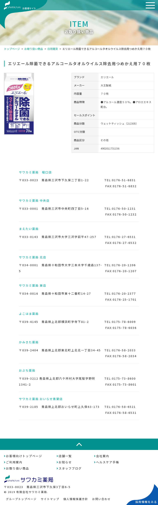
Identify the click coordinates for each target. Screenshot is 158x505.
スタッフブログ (70, 468)
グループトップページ (21, 499)
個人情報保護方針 (75, 499)
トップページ (12, 49)
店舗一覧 (65, 456)
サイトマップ (50, 499)
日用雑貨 (52, 49)
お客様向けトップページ (24, 456)
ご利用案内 (14, 462)
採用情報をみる (146, 502)
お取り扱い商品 (33, 49)
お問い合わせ (101, 499)
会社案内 (102, 456)
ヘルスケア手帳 (107, 462)
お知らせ (65, 462)
